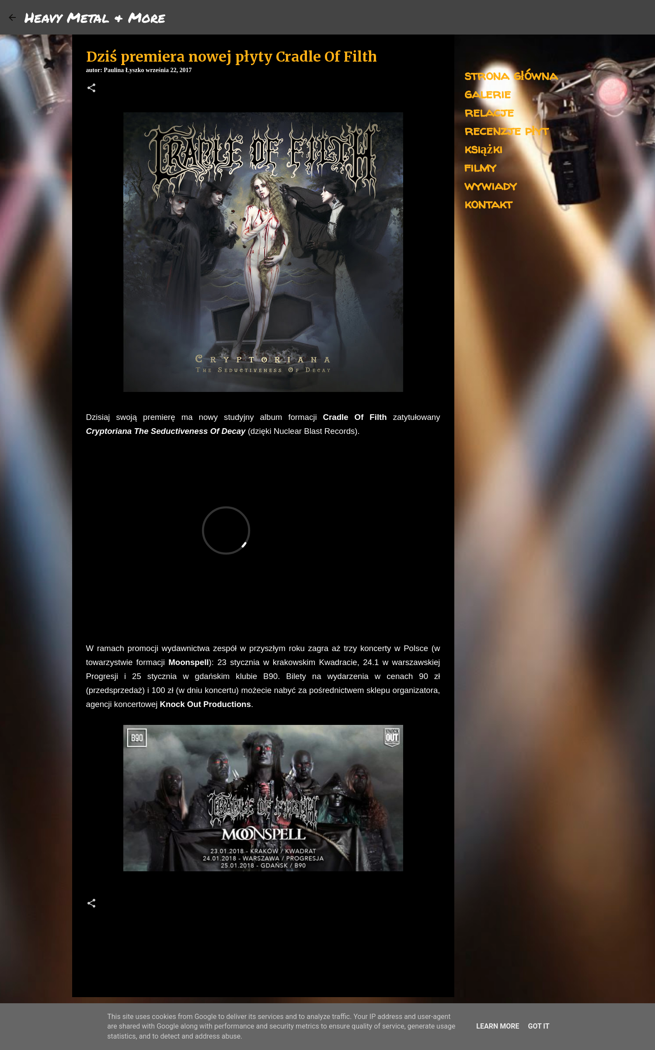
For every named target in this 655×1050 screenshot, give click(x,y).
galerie (487, 93)
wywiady (490, 185)
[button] (91, 89)
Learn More (497, 1026)
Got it (538, 1026)
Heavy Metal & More (94, 17)
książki (483, 148)
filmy (480, 167)
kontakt (488, 203)
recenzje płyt (506, 130)
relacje (489, 112)
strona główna (510, 75)
